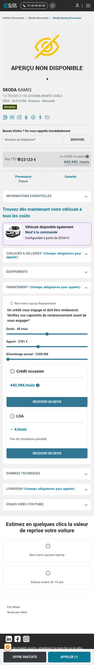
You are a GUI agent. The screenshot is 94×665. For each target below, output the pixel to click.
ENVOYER (77, 139)
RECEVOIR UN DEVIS (47, 402)
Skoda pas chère (17, 612)
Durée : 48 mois (17, 329)
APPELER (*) (69, 657)
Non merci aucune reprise (47, 555)
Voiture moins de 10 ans (47, 582)
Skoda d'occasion (39, 18)
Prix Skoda (13, 607)
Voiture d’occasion (15, 18)
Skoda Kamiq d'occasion (66, 18)
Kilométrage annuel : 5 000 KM (27, 354)
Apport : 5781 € (17, 341)
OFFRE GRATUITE (25, 657)
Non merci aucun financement (35, 303)
